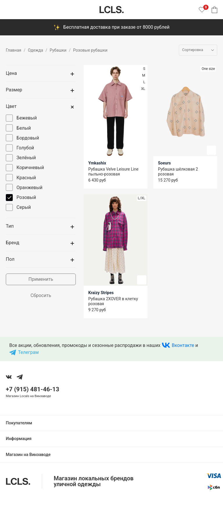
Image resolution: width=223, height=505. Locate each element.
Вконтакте (183, 345)
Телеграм (28, 352)
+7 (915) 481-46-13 (32, 389)
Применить (40, 279)
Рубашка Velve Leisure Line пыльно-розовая (113, 171)
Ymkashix (97, 163)
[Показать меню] (9, 9)
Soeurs (164, 163)
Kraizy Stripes (101, 292)
